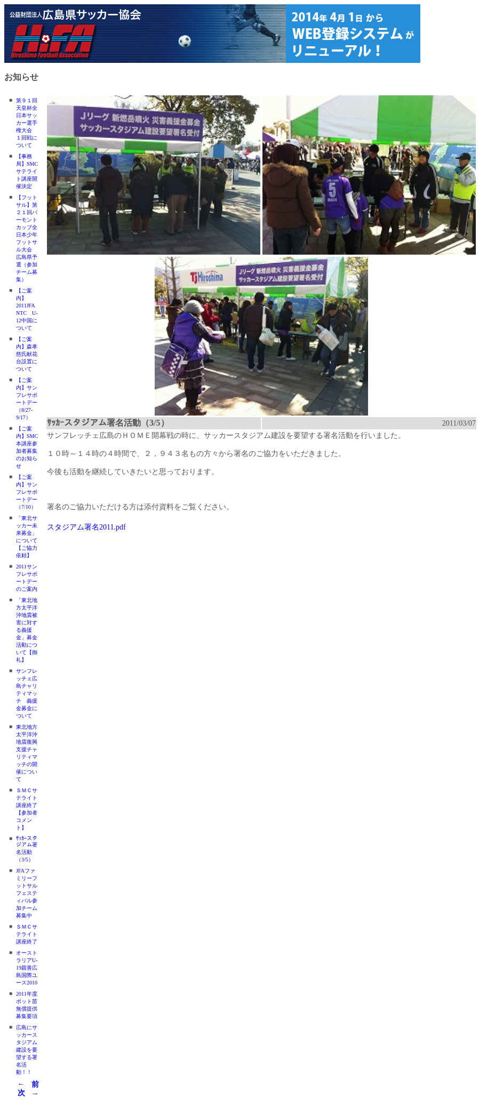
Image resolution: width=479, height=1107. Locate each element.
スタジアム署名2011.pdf (86, 527)
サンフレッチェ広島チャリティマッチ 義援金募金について (26, 693)
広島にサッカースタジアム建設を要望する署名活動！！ (26, 1049)
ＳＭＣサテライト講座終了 (26, 934)
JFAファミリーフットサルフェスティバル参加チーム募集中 (26, 893)
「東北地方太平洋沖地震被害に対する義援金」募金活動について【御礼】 (26, 630)
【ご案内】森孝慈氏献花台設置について (26, 354)
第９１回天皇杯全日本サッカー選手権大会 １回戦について (26, 122)
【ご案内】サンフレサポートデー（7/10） (26, 492)
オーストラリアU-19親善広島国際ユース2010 (27, 968)
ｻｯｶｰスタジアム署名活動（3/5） (26, 848)
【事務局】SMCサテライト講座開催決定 (27, 171)
